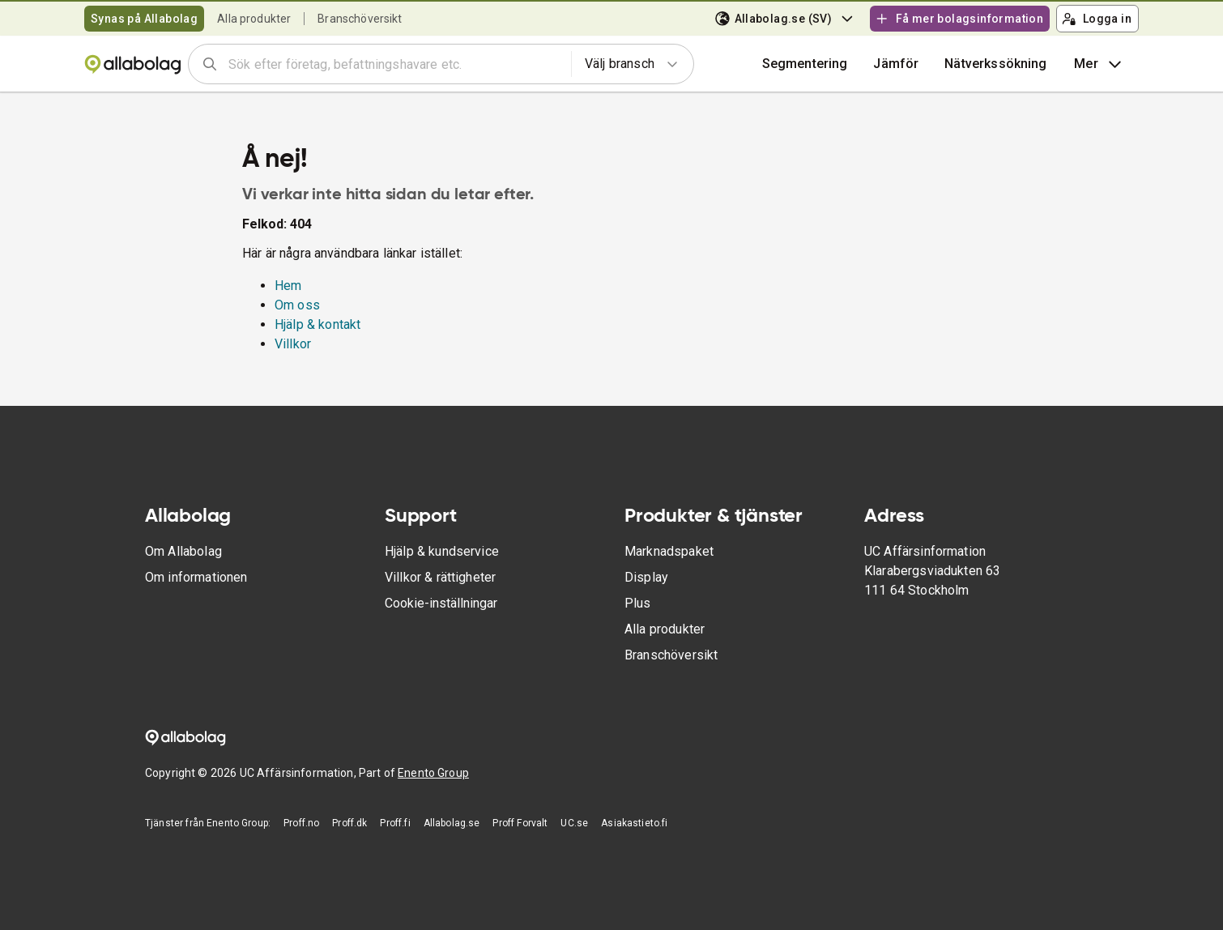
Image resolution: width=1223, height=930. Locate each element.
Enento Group (433, 772)
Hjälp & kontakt (317, 324)
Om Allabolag (183, 551)
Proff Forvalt (520, 823)
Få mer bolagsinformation (959, 18)
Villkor (293, 344)
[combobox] (394, 64)
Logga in (1096, 18)
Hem (288, 285)
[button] (895, 64)
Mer (1099, 64)
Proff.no (301, 823)
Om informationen (196, 577)
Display (646, 577)
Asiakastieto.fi (634, 823)
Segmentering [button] (805, 63)
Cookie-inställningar (441, 603)
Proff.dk (349, 823)
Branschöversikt (359, 18)
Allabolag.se (452, 823)
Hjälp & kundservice (442, 551)
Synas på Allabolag (144, 18)
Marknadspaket (669, 551)
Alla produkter (254, 18)
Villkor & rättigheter (440, 577)
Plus (637, 603)
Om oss (297, 305)
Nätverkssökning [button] (995, 63)
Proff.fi (395, 823)
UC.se (574, 823)
